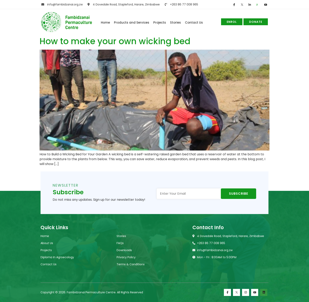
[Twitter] (236, 292)
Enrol (232, 22)
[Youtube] (254, 292)
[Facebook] (227, 292)
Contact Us (194, 22)
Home (105, 22)
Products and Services (131, 22)
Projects (159, 22)
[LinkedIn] (263, 292)
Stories (175, 22)
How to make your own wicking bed (115, 41)
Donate (255, 22)
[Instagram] (245, 292)
